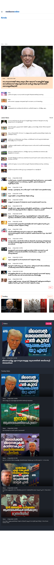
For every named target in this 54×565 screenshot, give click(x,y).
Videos (5, 323)
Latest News (5, 118)
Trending (4, 296)
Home (2, 44)
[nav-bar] (2, 12)
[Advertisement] (27, 31)
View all (51, 117)
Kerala (4, 78)
